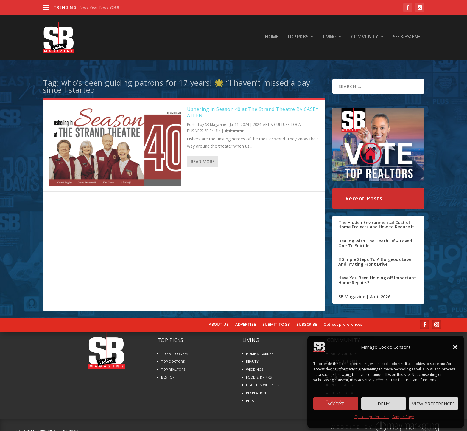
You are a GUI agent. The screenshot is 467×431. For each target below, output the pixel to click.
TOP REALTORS (173, 364)
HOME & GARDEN (260, 348)
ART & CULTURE (276, 118)
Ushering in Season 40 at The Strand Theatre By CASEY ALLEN (252, 106)
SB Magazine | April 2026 (364, 291)
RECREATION (256, 387)
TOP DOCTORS (173, 355)
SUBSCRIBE (306, 318)
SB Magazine (215, 118)
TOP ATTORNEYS (174, 348)
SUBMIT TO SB (276, 318)
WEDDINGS (254, 364)
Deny (384, 404)
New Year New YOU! (99, 7)
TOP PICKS (297, 38)
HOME (271, 38)
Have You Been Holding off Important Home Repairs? (377, 274)
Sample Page (403, 416)
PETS (250, 395)
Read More (203, 156)
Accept (335, 404)
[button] (455, 347)
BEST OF (167, 371)
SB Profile (213, 125)
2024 (257, 118)
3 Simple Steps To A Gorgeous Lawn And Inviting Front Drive (375, 256)
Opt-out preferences (371, 416)
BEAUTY (252, 355)
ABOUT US (219, 318)
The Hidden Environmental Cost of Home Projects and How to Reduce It (376, 219)
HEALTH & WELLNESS (262, 379)
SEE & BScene (406, 38)
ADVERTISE (245, 318)
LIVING (329, 38)
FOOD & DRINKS (259, 371)
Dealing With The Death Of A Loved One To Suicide (375, 237)
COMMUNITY (364, 38)
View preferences (433, 404)
